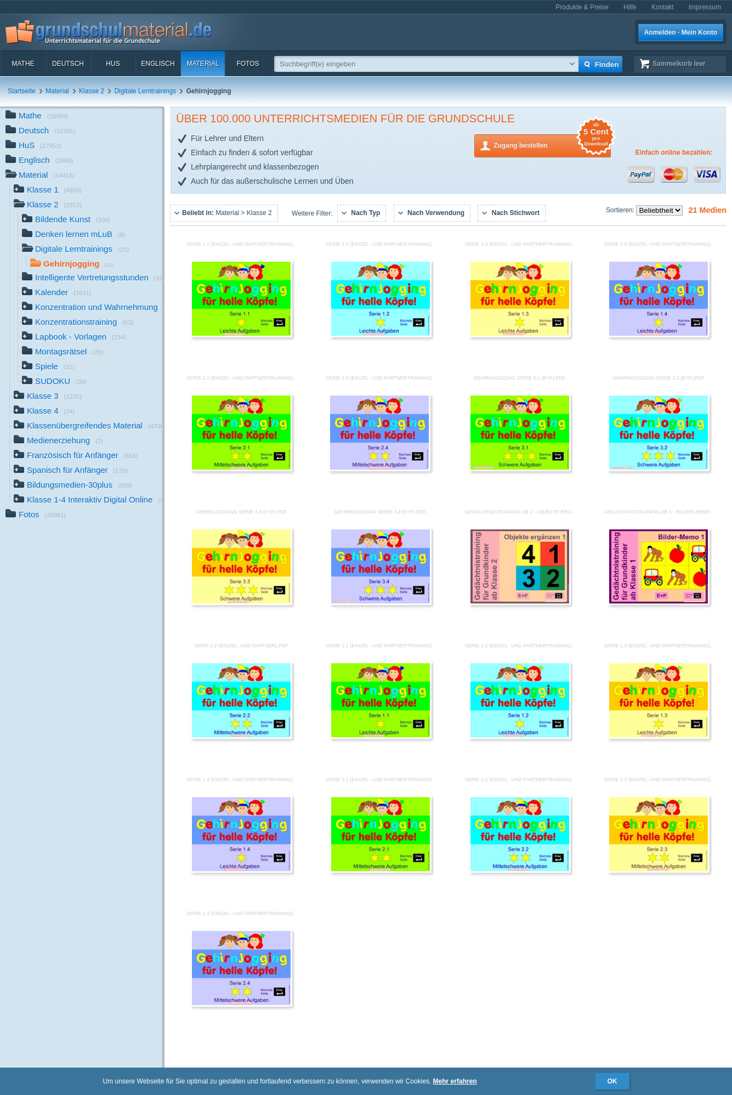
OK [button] (612, 1081)
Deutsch (68, 63)
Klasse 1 (48, 190)
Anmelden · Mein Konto (680, 32)
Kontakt (662, 7)
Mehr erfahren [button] (455, 1081)
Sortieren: (621, 210)
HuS (113, 63)
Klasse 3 (48, 397)
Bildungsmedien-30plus (73, 486)
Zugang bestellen (552, 144)
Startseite (22, 91)
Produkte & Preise (582, 7)
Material (202, 63)
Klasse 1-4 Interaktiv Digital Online (89, 500)
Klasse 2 (91, 91)
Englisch (157, 63)
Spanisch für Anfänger (71, 471)
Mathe (23, 63)
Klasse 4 (44, 412)
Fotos (247, 63)
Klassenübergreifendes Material (89, 426)
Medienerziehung (58, 441)
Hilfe (630, 7)
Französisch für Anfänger (76, 456)
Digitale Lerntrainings (145, 91)
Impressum (705, 7)
